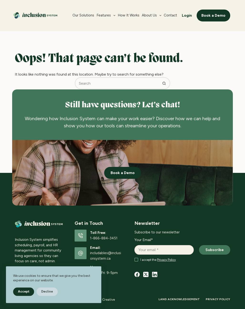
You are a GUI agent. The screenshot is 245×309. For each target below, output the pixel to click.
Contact (170, 15)
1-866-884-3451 (103, 238)
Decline (47, 291)
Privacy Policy (166, 260)
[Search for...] (116, 83)
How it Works (128, 15)
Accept (23, 291)
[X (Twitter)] (145, 274)
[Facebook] (137, 274)
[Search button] (164, 83)
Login (187, 15)
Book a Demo (213, 15)
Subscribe (214, 249)
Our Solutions (83, 15)
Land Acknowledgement (179, 299)
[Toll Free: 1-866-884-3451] (81, 236)
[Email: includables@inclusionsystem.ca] (81, 253)
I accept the (158, 260)
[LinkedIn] (154, 274)
